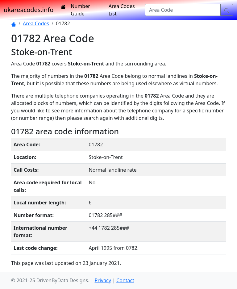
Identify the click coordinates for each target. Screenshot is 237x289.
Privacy (103, 280)
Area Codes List (122, 10)
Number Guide (80, 10)
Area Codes (36, 23)
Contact (125, 280)
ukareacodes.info (28, 10)
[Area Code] (183, 10)
